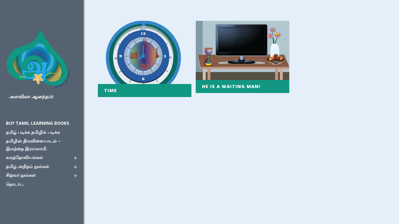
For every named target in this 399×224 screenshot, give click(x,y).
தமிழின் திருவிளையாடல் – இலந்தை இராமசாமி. (33, 145)
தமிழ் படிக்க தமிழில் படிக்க (33, 132)
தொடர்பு (14, 184)
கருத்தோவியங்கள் (24, 157)
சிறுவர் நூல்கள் (21, 175)
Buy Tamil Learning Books (37, 123)
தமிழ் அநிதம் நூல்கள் (27, 166)
